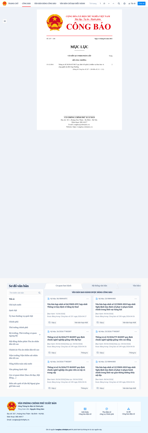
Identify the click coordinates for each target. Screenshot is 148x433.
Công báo (26, 3)
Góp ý (52, 323)
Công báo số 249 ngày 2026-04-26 (74, 347)
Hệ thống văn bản (99, 286)
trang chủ (13, 3)
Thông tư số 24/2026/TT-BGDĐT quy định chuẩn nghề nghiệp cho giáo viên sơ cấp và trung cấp (66, 370)
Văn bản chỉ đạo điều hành (72, 3)
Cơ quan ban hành (63, 286)
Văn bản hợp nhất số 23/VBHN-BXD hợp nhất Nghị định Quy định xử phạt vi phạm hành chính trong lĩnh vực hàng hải (115, 307)
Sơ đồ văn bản (19, 286)
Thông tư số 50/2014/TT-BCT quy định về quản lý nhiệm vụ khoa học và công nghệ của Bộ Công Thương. (81, 66)
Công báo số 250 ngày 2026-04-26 (122, 316)
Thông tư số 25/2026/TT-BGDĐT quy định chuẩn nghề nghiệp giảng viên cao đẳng (114, 338)
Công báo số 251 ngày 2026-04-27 (74, 316)
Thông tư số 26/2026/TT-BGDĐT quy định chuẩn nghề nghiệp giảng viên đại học (66, 338)
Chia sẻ (141, 3)
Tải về (131, 3)
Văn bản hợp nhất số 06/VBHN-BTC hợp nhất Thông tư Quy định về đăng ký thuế (67, 305)
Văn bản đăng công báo (45, 3)
